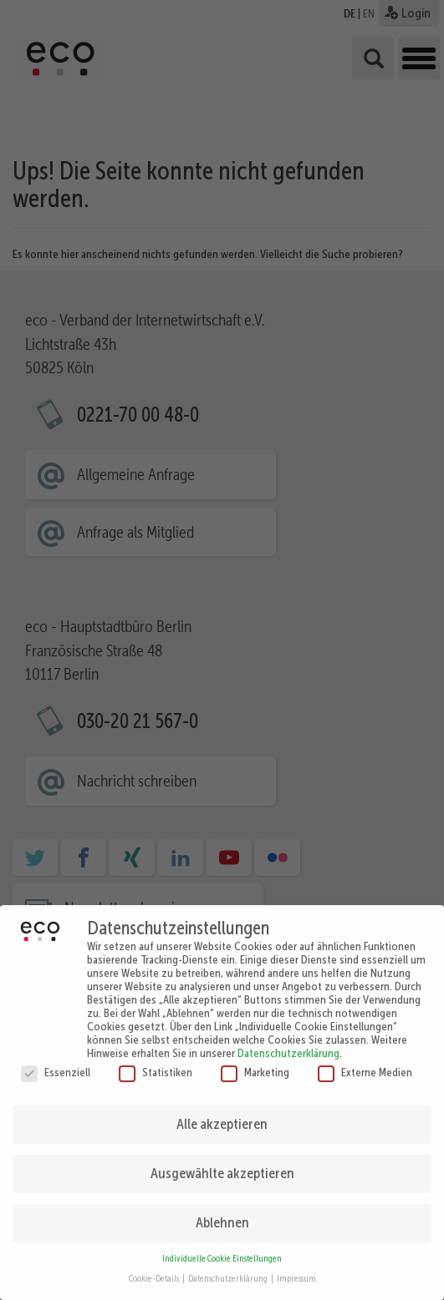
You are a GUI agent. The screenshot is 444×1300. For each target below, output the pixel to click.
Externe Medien (365, 1063)
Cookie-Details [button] (155, 1271)
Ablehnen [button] (222, 1214)
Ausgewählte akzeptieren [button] (222, 1164)
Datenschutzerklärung (288, 1044)
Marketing (255, 1063)
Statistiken (155, 1063)
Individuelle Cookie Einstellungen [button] (222, 1250)
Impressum (296, 1271)
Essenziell (55, 1063)
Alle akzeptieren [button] (222, 1115)
